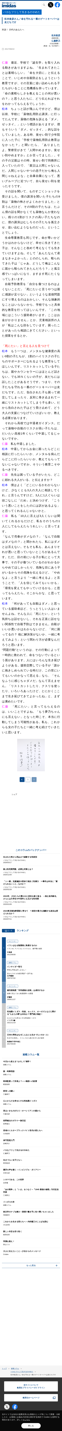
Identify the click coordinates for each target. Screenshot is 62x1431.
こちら (27, 1420)
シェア (14, 794)
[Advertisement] (31, 826)
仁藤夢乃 (56, 41)
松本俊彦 (56, 35)
